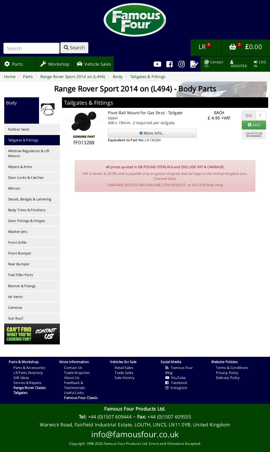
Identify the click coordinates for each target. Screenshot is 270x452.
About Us (71, 377)
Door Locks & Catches (26, 177)
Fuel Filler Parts (20, 274)
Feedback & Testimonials (74, 385)
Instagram (176, 387)
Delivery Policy (228, 377)
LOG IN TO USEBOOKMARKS (253, 135)
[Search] (31, 48)
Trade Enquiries (77, 372)
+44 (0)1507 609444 (110, 416)
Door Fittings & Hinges (26, 220)
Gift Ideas (21, 377)
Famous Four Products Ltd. (135, 409)
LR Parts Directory (28, 372)
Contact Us (73, 367)
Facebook (176, 382)
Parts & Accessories (29, 367)
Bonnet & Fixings (22, 285)
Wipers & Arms (20, 166)
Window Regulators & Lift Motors (29, 153)
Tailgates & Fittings (23, 140)
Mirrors (14, 188)
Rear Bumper (19, 264)
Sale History (124, 377)
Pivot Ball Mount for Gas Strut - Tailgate (145, 112)
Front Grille (17, 242)
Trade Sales (124, 372)
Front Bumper (19, 253)
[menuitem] (169, 64)
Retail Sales (124, 367)
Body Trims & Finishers (27, 210)
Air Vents (15, 296)
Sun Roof (15, 318)
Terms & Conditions (232, 367)
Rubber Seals (19, 129)
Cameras (15, 307)
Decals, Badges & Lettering (29, 199)
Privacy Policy (227, 372)
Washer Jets (17, 231)
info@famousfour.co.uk (135, 434)
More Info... (152, 133)
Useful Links (74, 392)
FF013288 (83, 142)
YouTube (175, 377)
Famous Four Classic (81, 397)
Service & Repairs (27, 382)
